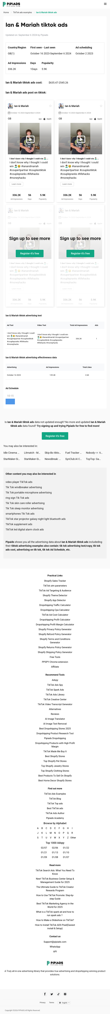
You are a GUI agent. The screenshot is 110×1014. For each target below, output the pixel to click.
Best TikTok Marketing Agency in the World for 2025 (55, 905)
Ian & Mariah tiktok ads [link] (46, 12)
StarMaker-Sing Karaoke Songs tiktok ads (13, 458)
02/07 (44, 847)
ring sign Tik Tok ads (17, 497)
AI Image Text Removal (55, 723)
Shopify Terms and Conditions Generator (55, 641)
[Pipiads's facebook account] (45, 994)
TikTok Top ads (55, 803)
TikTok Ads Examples (55, 793)
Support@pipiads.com (55, 941)
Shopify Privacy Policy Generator (55, 629)
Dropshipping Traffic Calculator (55, 605)
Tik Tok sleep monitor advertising (25, 508)
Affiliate (55, 666)
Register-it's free (29, 253)
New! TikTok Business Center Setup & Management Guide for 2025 (55, 880)
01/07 (66, 857)
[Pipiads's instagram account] (65, 994)
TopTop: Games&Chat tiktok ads (96, 458)
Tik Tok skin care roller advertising (25, 503)
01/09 (44, 857)
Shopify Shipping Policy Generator (55, 652)
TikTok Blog (55, 798)
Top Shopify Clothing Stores (55, 770)
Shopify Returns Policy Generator (55, 647)
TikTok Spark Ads (55, 689)
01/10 (66, 852)
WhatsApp (55, 946)
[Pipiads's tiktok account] (58, 994)
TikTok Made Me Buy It (55, 751)
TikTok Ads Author (55, 813)
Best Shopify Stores (55, 756)
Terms (51, 1003)
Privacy (42, 1003)
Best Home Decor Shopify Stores (55, 780)
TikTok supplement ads (19, 524)
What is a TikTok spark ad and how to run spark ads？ (55, 914)
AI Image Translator (55, 719)
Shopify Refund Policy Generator (55, 634)
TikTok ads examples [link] (22, 12)
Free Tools (55, 657)
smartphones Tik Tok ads (20, 513)
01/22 (66, 847)
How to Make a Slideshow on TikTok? (55, 920)
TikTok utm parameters (55, 585)
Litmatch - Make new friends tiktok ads (34, 452)
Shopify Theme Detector (55, 595)
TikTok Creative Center (55, 699)
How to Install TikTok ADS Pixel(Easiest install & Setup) (55, 927)
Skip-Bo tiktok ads (55, 452)
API (55, 951)
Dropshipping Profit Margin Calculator (55, 624)
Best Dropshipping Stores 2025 (55, 728)
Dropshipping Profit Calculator (55, 619)
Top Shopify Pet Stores (55, 761)
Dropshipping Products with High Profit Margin (55, 745)
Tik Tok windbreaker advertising (24, 487)
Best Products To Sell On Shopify (55, 775)
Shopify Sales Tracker (55, 581)
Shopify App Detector (55, 600)
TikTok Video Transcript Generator (55, 704)
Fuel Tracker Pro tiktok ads (75, 452)
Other (72, 837)
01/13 (55, 852)
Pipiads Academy (55, 818)
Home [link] (6, 12)
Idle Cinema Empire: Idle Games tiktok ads (13, 452)
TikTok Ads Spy (55, 685)
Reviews (55, 714)
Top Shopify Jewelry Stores (55, 766)
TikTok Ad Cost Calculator (55, 614)
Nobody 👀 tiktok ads (96, 452)
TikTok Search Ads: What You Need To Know (55, 872)
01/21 (44, 852)
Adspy (55, 680)
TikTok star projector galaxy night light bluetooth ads (36, 518)
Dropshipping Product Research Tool (54, 733)
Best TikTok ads (55, 808)
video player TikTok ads (19, 481)
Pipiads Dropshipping (55, 738)
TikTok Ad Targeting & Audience (55, 590)
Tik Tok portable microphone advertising (29, 492)
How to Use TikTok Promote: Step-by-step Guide (55, 897)
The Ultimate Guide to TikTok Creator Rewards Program (55, 889)
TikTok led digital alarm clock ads (25, 529)
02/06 (55, 847)
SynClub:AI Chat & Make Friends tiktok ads (75, 458)
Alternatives (55, 709)
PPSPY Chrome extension (55, 662)
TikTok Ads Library (55, 694)
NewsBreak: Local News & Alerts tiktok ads (55, 458)
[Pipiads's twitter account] (51, 994)
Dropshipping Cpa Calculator (55, 610)
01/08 (55, 857)
